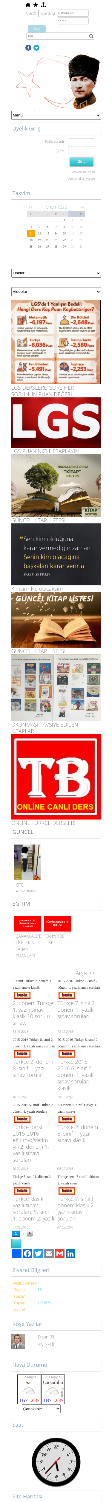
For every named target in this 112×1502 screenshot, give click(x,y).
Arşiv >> (85, 973)
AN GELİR (47, 1344)
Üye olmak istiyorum (81, 178)
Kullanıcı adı (54, 141)
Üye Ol (31, 13)
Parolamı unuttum (82, 172)
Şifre (60, 150)
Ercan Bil (46, 1337)
